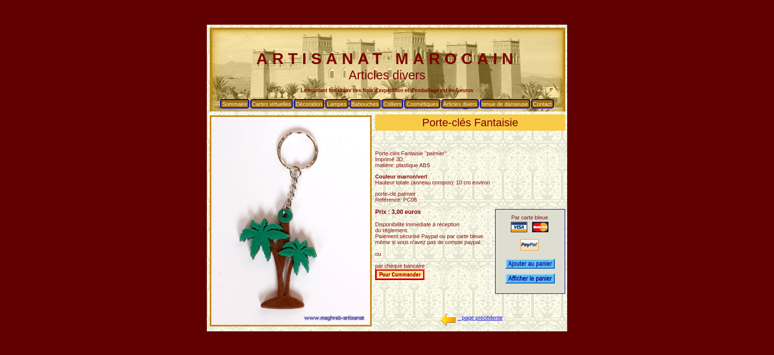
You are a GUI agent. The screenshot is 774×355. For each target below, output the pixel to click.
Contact (542, 104)
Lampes (337, 104)
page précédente (470, 317)
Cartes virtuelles (271, 104)
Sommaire (234, 104)
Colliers (393, 104)
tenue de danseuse (505, 104)
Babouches (365, 104)
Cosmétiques (422, 104)
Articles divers (460, 104)
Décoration (309, 104)
